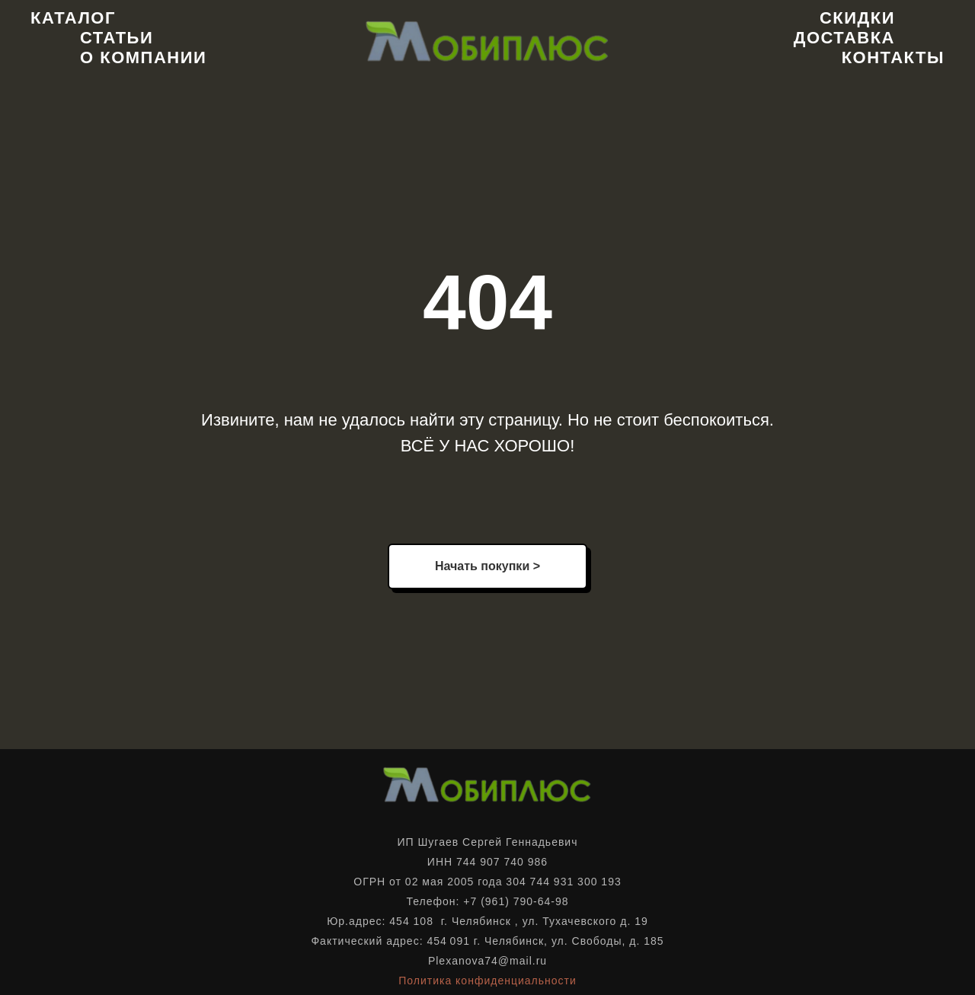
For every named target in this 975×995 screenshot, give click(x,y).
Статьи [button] (116, 37)
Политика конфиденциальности (487, 980)
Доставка (844, 37)
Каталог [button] (73, 17)
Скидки (857, 17)
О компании (143, 57)
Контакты (893, 57)
